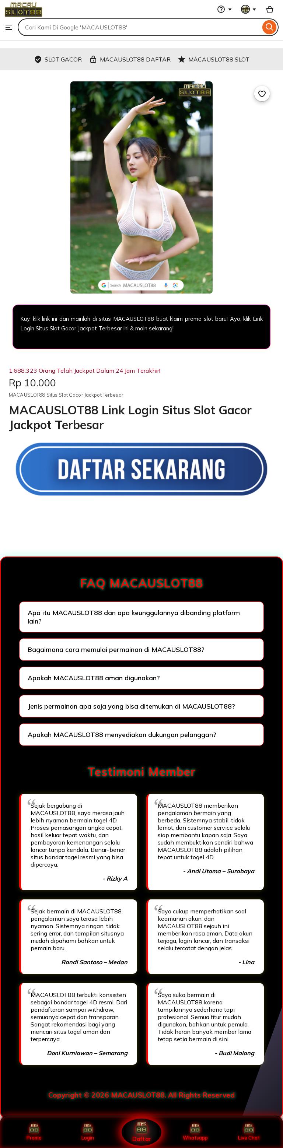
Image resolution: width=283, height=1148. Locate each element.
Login (87, 1132)
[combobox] (139, 27)
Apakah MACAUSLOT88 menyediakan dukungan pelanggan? (122, 734)
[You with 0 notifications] (249, 9)
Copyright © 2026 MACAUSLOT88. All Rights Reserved (141, 1095)
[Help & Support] (224, 9)
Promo (34, 1132)
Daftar (141, 1132)
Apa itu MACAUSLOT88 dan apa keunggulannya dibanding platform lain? (134, 616)
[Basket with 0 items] (270, 9)
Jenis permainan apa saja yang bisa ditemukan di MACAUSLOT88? (131, 706)
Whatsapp (195, 1132)
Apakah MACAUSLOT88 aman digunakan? (94, 678)
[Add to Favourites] (262, 93)
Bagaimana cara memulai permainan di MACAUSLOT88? (116, 649)
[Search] (270, 27)
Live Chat (249, 1132)
